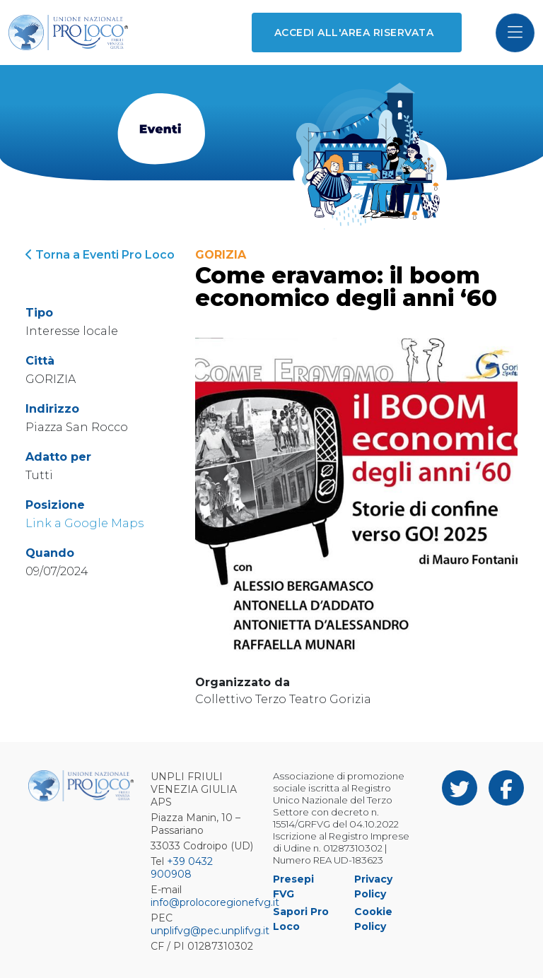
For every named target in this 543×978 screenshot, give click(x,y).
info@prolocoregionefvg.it (215, 902)
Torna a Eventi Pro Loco (100, 254)
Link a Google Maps (84, 523)
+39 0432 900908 (182, 867)
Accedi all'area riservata (353, 32)
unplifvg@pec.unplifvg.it (210, 930)
